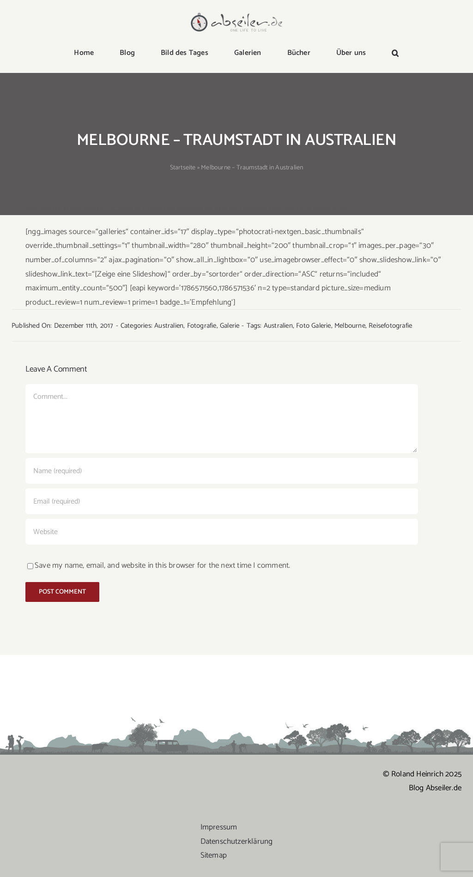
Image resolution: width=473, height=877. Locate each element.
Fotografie (202, 325)
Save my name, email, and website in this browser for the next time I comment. (162, 565)
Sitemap (213, 855)
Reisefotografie (390, 325)
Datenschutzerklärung (236, 841)
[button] (395, 53)
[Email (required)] (221, 501)
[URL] (221, 532)
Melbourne (349, 325)
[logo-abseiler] (237, 14)
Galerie (229, 325)
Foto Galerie (313, 325)
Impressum (218, 827)
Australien (168, 325)
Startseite (183, 167)
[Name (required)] (221, 471)
